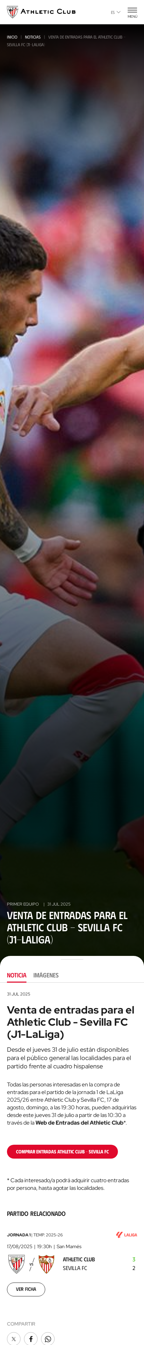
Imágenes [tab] (46, 975)
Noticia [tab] (16, 975)
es (116, 12)
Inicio (12, 36)
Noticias (33, 36)
